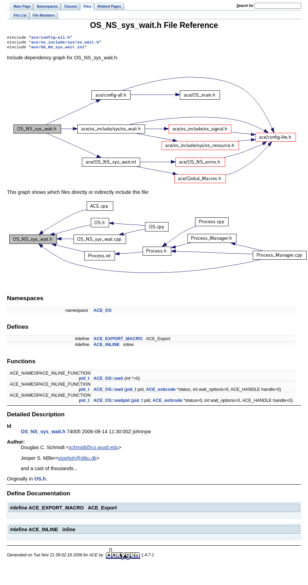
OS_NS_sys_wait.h (43, 433)
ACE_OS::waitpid (111, 402)
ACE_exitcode (161, 391)
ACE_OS (102, 312)
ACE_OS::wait (108, 380)
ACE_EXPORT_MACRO (117, 340)
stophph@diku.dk (77, 460)
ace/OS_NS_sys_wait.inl (57, 49)
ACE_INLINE (106, 346)
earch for (244, 6)
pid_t (84, 380)
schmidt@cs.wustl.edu (93, 449)
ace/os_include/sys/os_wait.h (65, 43)
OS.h (40, 481)
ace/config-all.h (50, 38)
